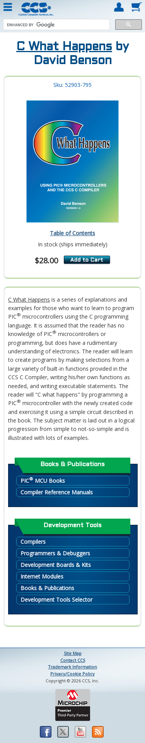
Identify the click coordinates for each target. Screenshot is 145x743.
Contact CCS (72, 660)
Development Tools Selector (56, 599)
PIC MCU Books (42, 480)
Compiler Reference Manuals (56, 492)
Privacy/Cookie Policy (72, 674)
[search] (55, 24)
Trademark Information (72, 667)
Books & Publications (47, 588)
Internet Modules (41, 576)
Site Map (73, 653)
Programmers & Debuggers (55, 553)
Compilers (33, 541)
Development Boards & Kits (55, 564)
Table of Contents (72, 233)
